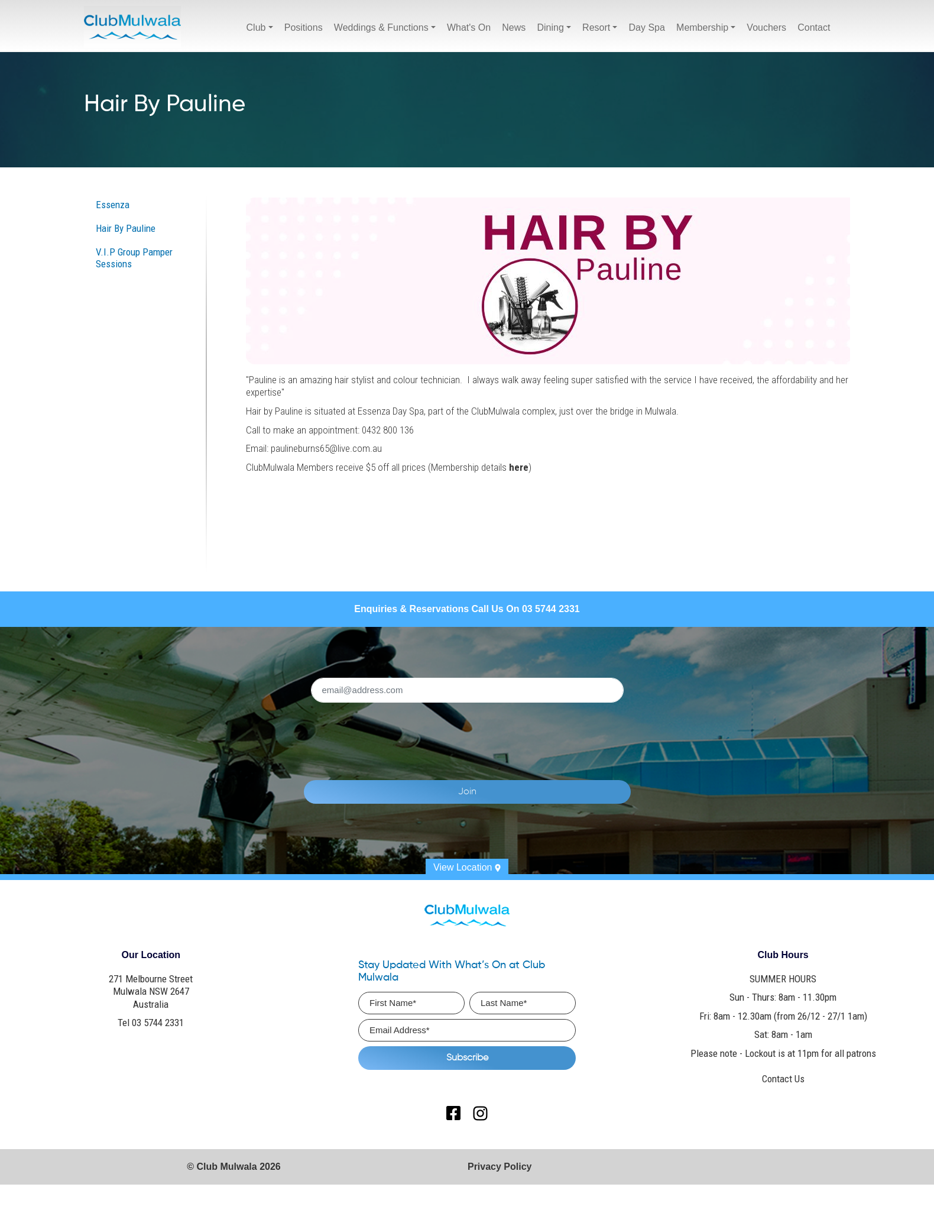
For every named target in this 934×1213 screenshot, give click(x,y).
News (514, 27)
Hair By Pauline (125, 228)
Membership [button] (702, 27)
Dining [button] (550, 27)
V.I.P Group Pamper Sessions (134, 258)
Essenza (112, 205)
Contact (813, 27)
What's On (469, 27)
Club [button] (256, 27)
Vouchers (766, 27)
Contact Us (783, 1079)
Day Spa (647, 27)
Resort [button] (596, 27)
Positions (303, 27)
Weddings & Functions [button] (381, 27)
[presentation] (480, 734)
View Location (467, 867)
